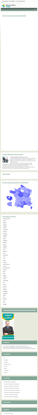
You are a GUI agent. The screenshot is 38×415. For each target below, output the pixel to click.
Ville (4, 204)
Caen (4, 195)
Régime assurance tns (5, 396)
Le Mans (4, 215)
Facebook (5, 1)
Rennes (4, 233)
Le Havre (5, 231)
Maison (5, 314)
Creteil (4, 166)
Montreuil (5, 177)
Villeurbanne (5, 200)
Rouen (4, 189)
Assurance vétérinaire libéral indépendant (11, 329)
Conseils (2, 403)
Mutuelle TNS (3, 381)
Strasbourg (5, 239)
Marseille (5, 250)
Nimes (4, 206)
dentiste (5, 312)
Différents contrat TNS (5, 405)
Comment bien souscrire (8, 359)
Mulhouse (5, 191)
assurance (6, 305)
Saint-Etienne (5, 226)
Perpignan (5, 186)
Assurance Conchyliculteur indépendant (11, 331)
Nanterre (4, 169)
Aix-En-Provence (6, 209)
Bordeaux (5, 235)
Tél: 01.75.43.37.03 (4, 400)
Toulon (4, 224)
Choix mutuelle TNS (4, 392)
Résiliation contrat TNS (8, 361)
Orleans (4, 193)
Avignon (4, 173)
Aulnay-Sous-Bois (6, 164)
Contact (12, 1)
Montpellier (5, 237)
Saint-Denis (5, 175)
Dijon (4, 219)
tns (4, 303)
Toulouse (5, 244)
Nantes (4, 240)
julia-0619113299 (7, 309)
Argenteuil (5, 180)
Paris (4, 248)
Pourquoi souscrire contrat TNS (10, 365)
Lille (4, 228)
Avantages (3, 385)
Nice (4, 242)
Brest (4, 217)
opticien (5, 318)
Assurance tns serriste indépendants (11, 340)
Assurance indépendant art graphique (11, 342)
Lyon (4, 246)
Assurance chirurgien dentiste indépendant (12, 338)
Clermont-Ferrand (6, 213)
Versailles (5, 171)
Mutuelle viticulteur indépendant (10, 327)
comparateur (6, 316)
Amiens (4, 211)
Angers (4, 220)
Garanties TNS (3, 388)
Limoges (4, 208)
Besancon (5, 197)
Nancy (4, 184)
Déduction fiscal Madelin (8, 363)
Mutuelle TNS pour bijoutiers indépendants (12, 336)
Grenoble (5, 222)
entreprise (6, 307)
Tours (4, 202)
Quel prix (2, 387)
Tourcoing (5, 178)
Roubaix (4, 182)
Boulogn (4, 188)
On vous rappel (20, 1)
